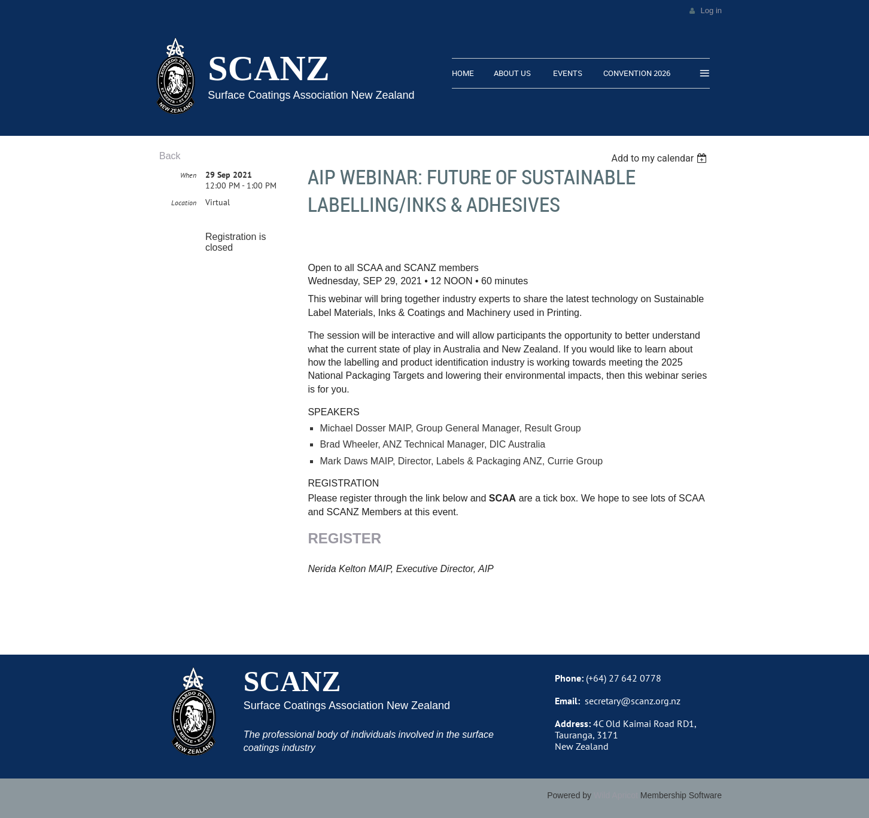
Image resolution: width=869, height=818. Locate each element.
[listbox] (660, 158)
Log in (711, 10)
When (188, 175)
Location (183, 202)
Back (170, 156)
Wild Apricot (616, 795)
